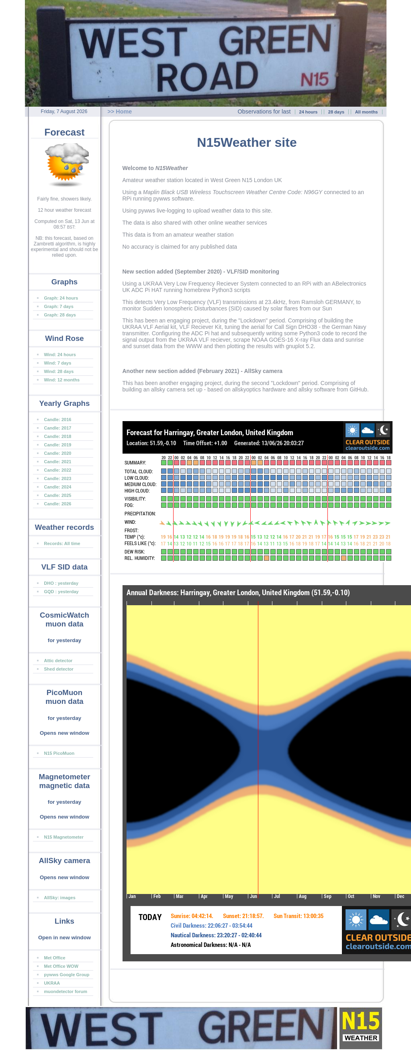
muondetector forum (66, 991)
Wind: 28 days (59, 371)
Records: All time (62, 543)
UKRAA (52, 983)
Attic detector (58, 660)
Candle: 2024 (58, 486)
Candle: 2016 (58, 419)
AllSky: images (60, 897)
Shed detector (59, 669)
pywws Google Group (67, 974)
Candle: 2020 (58, 453)
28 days (336, 111)
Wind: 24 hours (60, 354)
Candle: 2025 (58, 495)
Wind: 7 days (58, 363)
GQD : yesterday (61, 591)
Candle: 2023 (58, 478)
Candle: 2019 (58, 444)
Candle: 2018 (58, 436)
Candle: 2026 (58, 503)
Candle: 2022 (58, 470)
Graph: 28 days (60, 314)
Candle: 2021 (58, 461)
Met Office (54, 957)
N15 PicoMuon (59, 753)
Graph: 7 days (59, 306)
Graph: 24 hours (61, 298)
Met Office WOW (61, 966)
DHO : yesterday (61, 583)
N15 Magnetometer (64, 837)
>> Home (120, 111)
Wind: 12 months (62, 379)
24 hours (308, 111)
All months (366, 111)
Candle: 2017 (58, 428)
